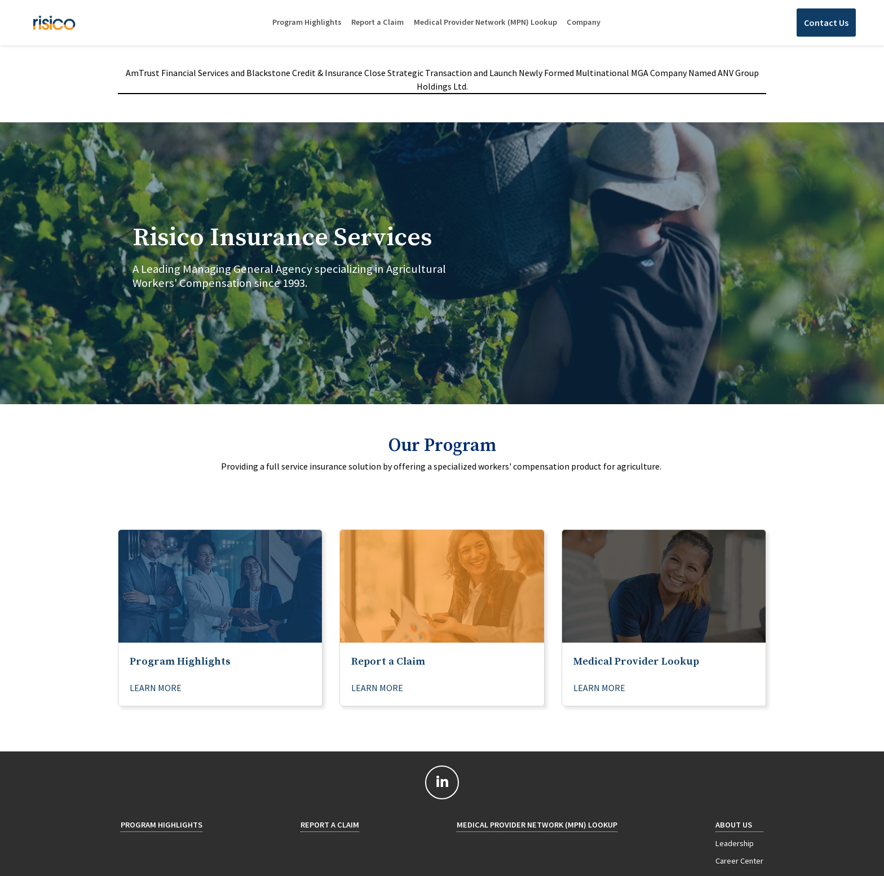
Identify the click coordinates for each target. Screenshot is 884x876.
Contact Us (826, 22)
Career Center (739, 861)
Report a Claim (377, 22)
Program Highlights (307, 22)
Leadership (734, 843)
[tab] (442, 263)
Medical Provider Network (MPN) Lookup (485, 22)
